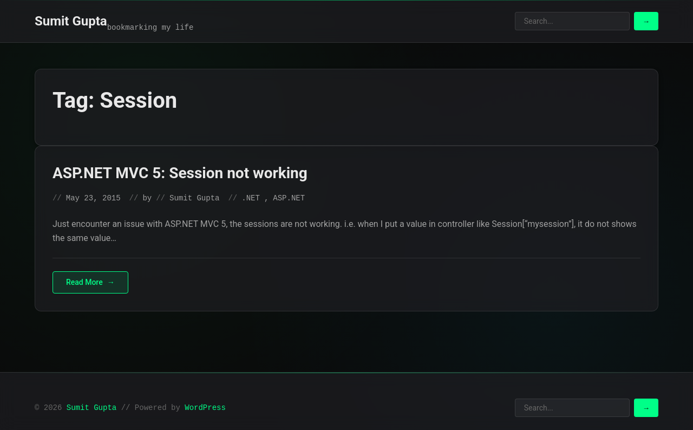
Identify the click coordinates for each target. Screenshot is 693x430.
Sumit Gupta (71, 21)
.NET (250, 198)
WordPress (205, 407)
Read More (84, 282)
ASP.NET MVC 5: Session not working (180, 173)
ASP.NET (289, 198)
